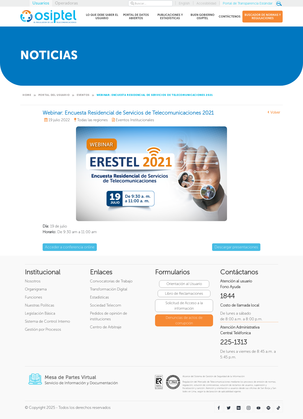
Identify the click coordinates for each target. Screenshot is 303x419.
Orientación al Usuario (184, 284)
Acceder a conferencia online (69, 247)
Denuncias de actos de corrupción (184, 320)
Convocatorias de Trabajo (111, 281)
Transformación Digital (108, 289)
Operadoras (66, 3)
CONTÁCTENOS (229, 17)
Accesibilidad (206, 3)
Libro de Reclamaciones (184, 293)
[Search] (150, 3)
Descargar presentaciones (236, 247)
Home (26, 95)
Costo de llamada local (239, 305)
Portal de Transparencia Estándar (247, 3)
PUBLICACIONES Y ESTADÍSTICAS (170, 16)
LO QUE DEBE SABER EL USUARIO (101, 16)
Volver (273, 112)
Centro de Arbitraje (105, 327)
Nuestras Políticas (39, 305)
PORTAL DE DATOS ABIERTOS (135, 16)
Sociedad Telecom (105, 305)
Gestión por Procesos (43, 329)
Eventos (83, 95)
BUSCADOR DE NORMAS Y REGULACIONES (263, 16)
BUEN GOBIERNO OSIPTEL (202, 16)
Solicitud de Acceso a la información (184, 306)
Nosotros (32, 281)
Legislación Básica (40, 313)
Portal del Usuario (54, 95)
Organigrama (36, 289)
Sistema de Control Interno (47, 321)
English (184, 3)
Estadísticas (99, 297)
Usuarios (40, 3)
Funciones (33, 297)
